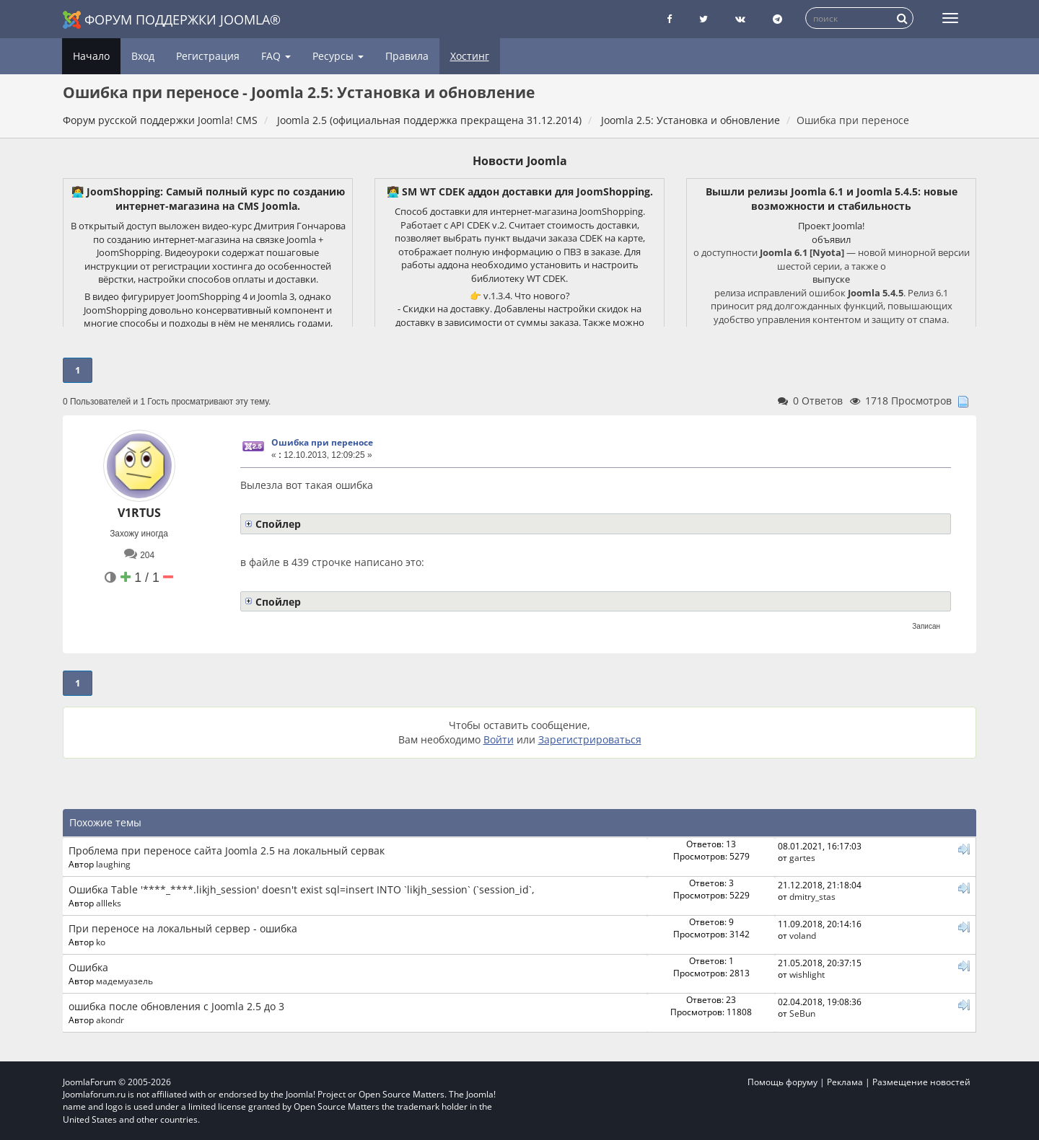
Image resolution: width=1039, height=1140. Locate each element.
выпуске (831, 279)
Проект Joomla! (831, 225)
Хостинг (469, 56)
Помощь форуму (782, 1082)
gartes (802, 857)
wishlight (807, 974)
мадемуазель (124, 980)
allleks (108, 903)
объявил (831, 239)
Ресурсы (338, 56)
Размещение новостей (921, 1082)
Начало (91, 56)
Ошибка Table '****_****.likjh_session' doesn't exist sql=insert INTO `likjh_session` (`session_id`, (302, 889)
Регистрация (208, 56)
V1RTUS (139, 513)
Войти (498, 739)
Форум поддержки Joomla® (172, 20)
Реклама (845, 1082)
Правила (407, 56)
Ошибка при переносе (322, 442)
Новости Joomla (520, 161)
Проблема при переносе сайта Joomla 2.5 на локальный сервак (227, 850)
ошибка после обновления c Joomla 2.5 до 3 (176, 1006)
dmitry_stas (812, 896)
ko (100, 941)
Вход (142, 56)
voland (802, 935)
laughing (113, 864)
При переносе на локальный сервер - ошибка (183, 928)
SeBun (802, 1013)
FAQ (276, 56)
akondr (110, 1019)
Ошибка (88, 967)
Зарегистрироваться (589, 739)
